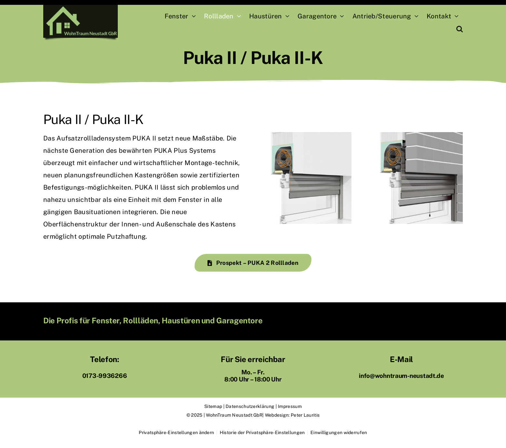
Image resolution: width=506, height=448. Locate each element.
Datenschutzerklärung (250, 406)
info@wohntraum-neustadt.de (401, 375)
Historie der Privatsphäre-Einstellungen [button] (262, 432)
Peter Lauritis (305, 415)
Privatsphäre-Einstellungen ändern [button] (176, 432)
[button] (459, 29)
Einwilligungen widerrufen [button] (338, 432)
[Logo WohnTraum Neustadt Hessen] (80, 8)
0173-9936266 (104, 375)
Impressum (290, 406)
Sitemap (213, 406)
